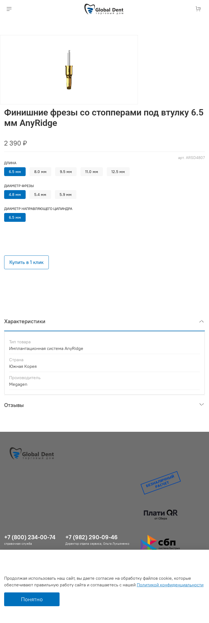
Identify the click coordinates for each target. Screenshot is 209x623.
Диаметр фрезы (19, 186)
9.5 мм (66, 171)
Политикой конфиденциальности (170, 584)
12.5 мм (118, 171)
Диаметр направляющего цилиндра (38, 209)
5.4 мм (40, 194)
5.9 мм (66, 194)
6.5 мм (15, 171)
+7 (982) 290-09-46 (91, 537)
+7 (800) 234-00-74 (29, 537)
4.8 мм (15, 194)
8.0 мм (40, 171)
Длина (10, 163)
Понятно (32, 599)
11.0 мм (91, 171)
